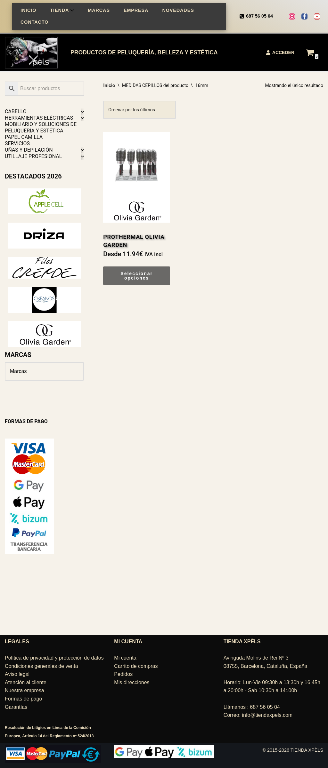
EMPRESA (136, 10)
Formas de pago (23, 698)
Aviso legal (17, 674)
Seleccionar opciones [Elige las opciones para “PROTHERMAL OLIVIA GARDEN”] (136, 276)
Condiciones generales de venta (41, 666)
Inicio (109, 85)
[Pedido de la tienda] (139, 110)
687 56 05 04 (259, 16)
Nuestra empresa (24, 690)
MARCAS (99, 10)
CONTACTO (34, 22)
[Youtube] (317, 16)
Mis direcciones (131, 682)
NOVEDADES (178, 10)
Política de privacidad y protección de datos (54, 658)
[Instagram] (292, 16)
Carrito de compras (136, 666)
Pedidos (123, 674)
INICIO (28, 10)
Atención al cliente (25, 682)
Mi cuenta (125, 658)
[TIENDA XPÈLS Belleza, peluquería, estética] (33, 52)
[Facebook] (304, 16)
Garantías (16, 707)
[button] (72, 10)
